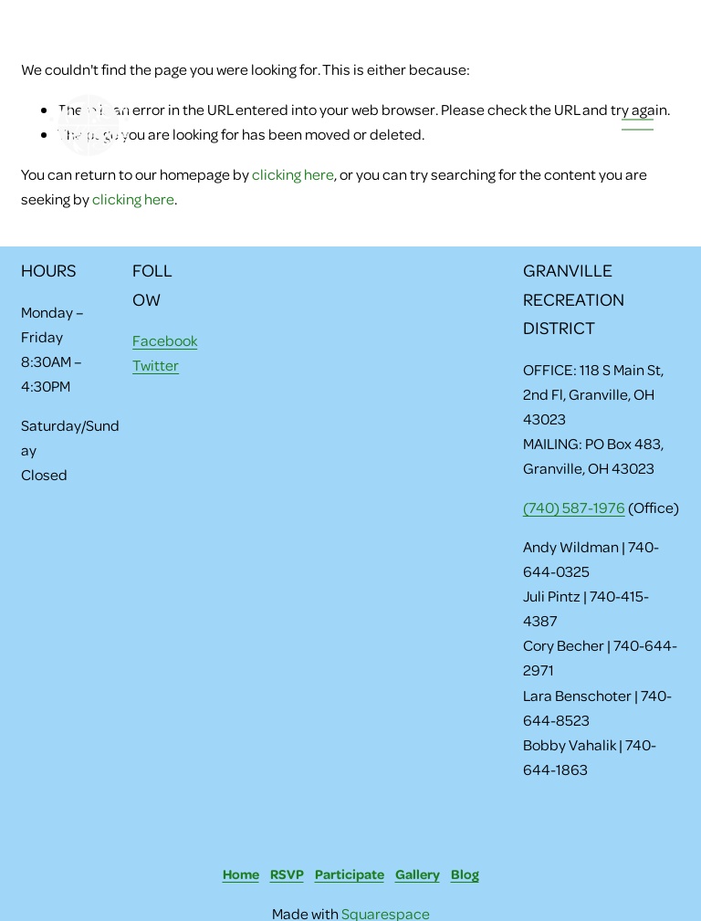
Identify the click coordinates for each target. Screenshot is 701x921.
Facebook (164, 340)
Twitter (155, 364)
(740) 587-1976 (574, 507)
